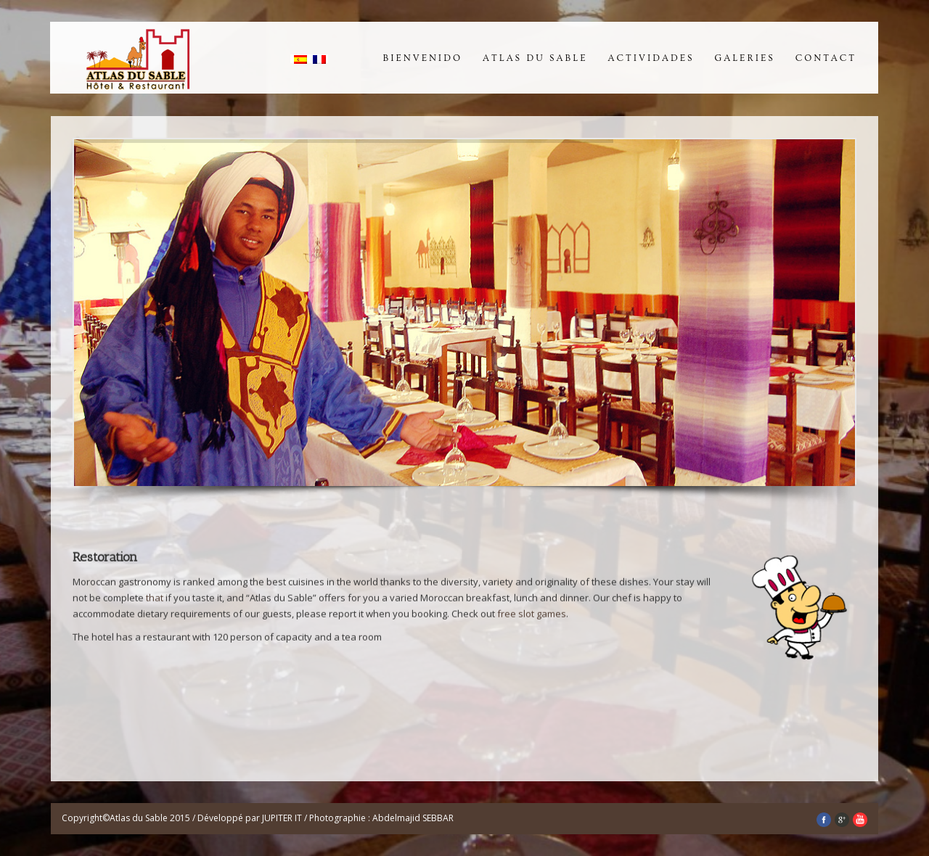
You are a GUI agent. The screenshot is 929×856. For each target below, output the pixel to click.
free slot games (531, 615)
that (154, 599)
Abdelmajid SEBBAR (413, 818)
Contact (825, 58)
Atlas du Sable (535, 58)
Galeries (745, 58)
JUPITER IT (283, 818)
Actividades (651, 58)
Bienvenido (422, 58)
